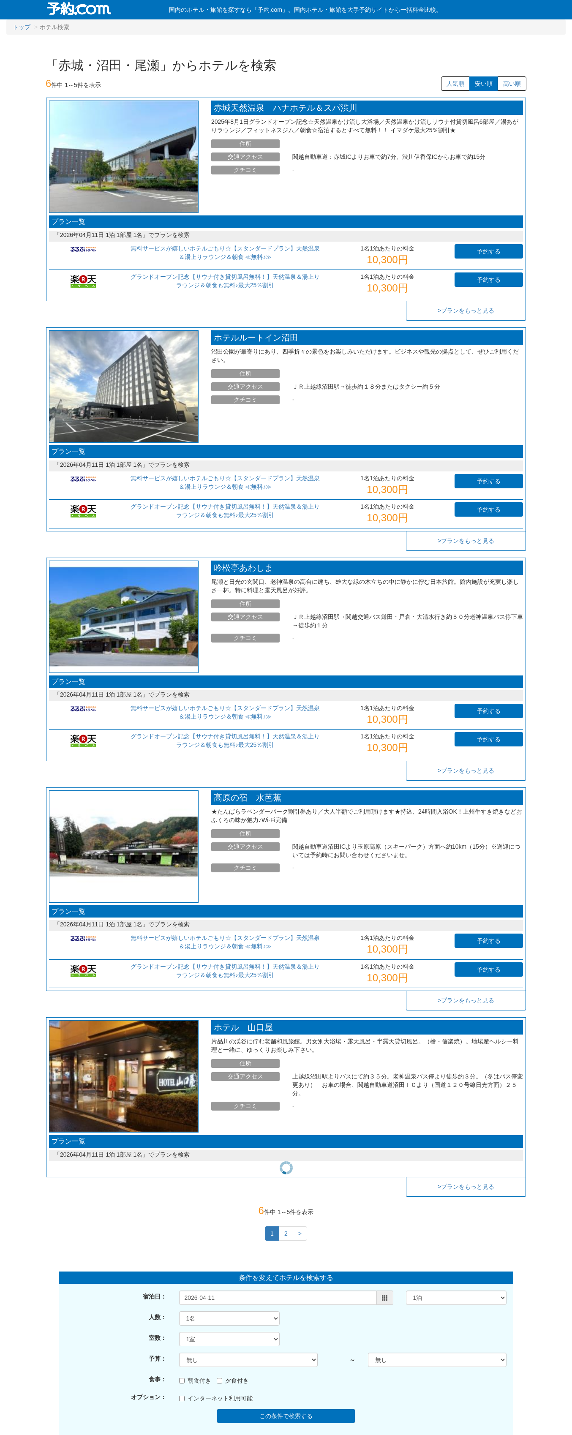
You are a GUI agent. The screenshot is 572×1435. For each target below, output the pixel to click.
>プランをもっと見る (466, 310)
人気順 (455, 83)
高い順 (512, 83)
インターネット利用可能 (216, 1354)
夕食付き (233, 1337)
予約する (489, 251)
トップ (21, 27)
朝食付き (195, 1337)
